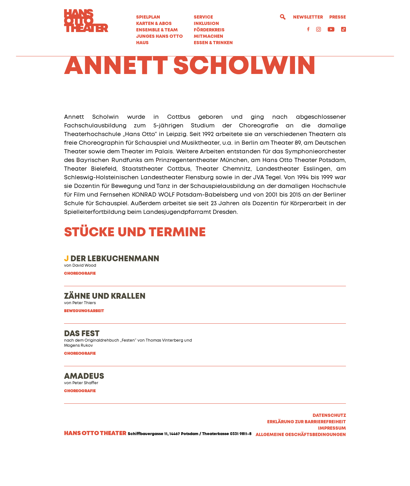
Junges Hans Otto (159, 36)
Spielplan (148, 17)
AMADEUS (84, 412)
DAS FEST (82, 370)
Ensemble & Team (157, 30)
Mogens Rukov (78, 382)
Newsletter (308, 17)
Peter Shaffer (85, 419)
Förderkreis (209, 30)
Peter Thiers (84, 339)
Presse (337, 17)
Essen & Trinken (213, 43)
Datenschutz (329, 451)
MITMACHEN (208, 36)
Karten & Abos (154, 23)
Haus (142, 43)
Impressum (332, 464)
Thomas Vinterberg (164, 376)
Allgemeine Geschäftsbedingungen (301, 470)
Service (203, 17)
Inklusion (206, 23)
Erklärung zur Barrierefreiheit (306, 458)
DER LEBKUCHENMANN (111, 295)
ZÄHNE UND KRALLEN (104, 332)
